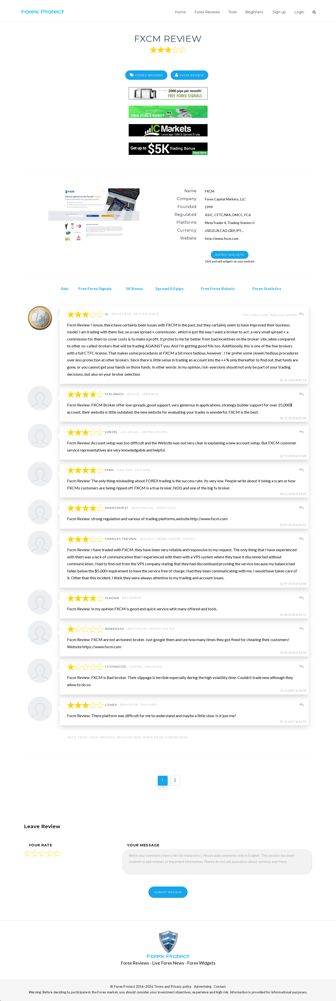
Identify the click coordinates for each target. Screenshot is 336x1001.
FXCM (83, 737)
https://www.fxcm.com (101, 646)
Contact (220, 986)
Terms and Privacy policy (173, 986)
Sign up (279, 12)
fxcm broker (102, 737)
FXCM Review (167, 38)
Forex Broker (149, 75)
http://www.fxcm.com (221, 238)
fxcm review (129, 737)
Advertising (202, 986)
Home (181, 12)
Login (299, 12)
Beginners (255, 12)
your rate (41, 845)
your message (143, 845)
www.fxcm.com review (165, 737)
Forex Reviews (208, 12)
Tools (233, 12)
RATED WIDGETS (229, 255)
